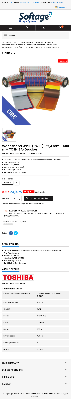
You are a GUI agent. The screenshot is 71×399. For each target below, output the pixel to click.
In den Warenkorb (38, 198)
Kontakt (5, 2)
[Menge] (14, 198)
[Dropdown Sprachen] (61, 7)
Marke (32, 154)
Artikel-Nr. (7, 154)
